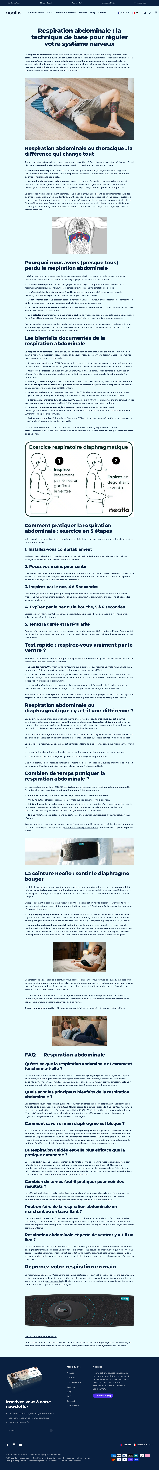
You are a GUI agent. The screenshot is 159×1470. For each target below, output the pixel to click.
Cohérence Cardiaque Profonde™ (81, 827)
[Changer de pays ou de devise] (129, 12)
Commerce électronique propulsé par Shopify (40, 1454)
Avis (49, 13)
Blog (92, 13)
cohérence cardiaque (102, 744)
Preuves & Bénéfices (65, 13)
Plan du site (73, 1405)
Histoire (83, 13)
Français (125, 1445)
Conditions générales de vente (47, 1458)
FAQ (69, 1396)
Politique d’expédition (16, 1461)
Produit (71, 1377)
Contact (102, 13)
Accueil (70, 1373)
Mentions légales (36, 1461)
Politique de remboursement (76, 1458)
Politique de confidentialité (18, 1458)
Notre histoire (74, 1382)
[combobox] (135, 12)
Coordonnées (52, 1461)
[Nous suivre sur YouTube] (20, 1444)
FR (135, 12)
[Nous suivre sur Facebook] (7, 1444)
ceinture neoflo (54, 1281)
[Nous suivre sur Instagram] (14, 1444)
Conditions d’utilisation (71, 1461)
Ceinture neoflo (36, 13)
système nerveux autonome (62, 206)
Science (71, 1387)
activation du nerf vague (85, 427)
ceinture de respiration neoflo (85, 903)
